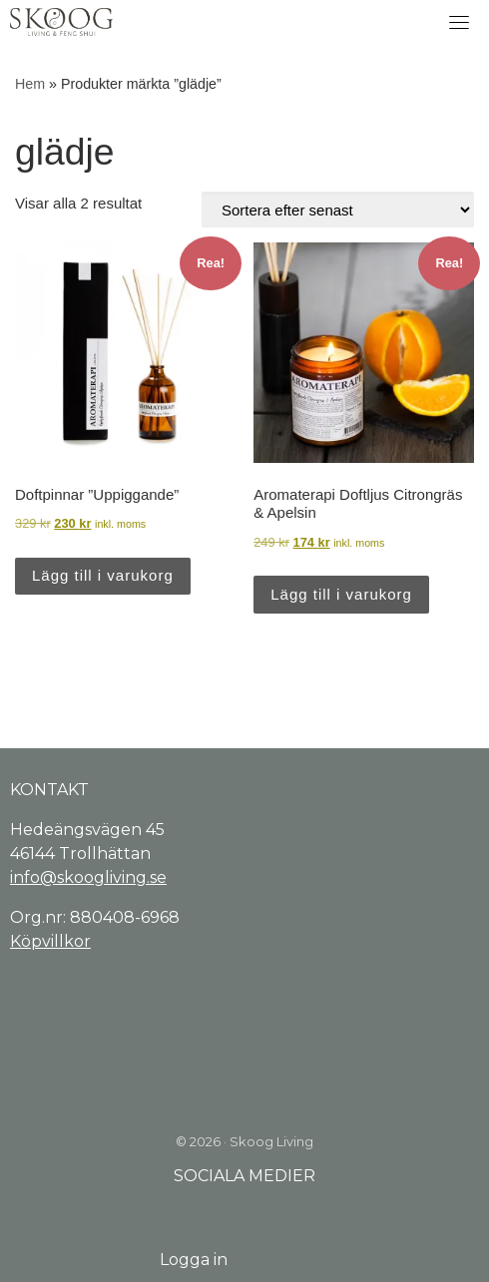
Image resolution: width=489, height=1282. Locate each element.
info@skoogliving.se (88, 877)
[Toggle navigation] (459, 22)
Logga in (194, 1259)
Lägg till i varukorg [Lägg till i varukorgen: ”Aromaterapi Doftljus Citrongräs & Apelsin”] (341, 594)
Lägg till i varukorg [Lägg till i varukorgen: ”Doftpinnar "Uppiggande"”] (103, 575)
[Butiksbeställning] (338, 209)
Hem (30, 84)
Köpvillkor (50, 941)
